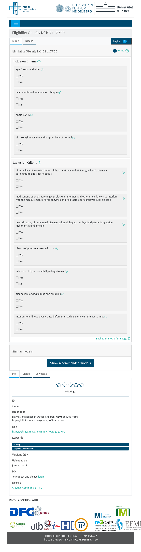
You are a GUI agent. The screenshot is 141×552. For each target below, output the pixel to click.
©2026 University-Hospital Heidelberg (68, 539)
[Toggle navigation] (15, 23)
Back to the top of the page (113, 338)
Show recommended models (70, 363)
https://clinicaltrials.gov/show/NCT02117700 (38, 431)
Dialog (26, 374)
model (16, 41)
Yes (21, 76)
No (21, 82)
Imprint (60, 536)
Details (29, 41)
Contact (49, 536)
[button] (121, 41)
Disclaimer (73, 536)
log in (41, 477)
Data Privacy (89, 536)
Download (41, 374)
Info (14, 374)
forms (121, 51)
